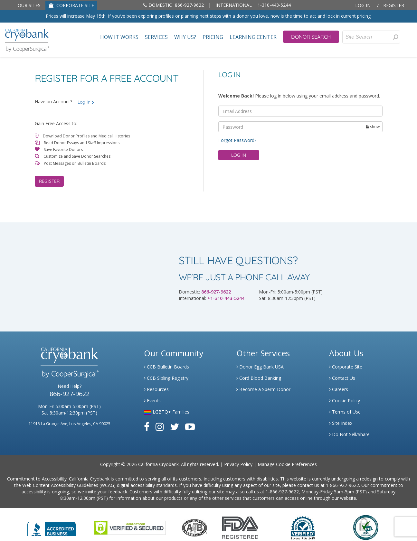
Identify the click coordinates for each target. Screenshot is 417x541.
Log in (238, 155)
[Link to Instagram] (160, 426)
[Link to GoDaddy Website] (130, 527)
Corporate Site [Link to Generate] (345, 367)
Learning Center (253, 37)
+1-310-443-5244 (253, 5)
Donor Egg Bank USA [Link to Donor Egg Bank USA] (260, 367)
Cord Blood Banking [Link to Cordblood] (258, 378)
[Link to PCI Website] (365, 527)
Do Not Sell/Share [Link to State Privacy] (349, 434)
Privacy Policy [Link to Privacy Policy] (238, 464)
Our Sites (28, 5)
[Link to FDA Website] (240, 527)
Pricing (213, 37)
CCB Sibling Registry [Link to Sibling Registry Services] (166, 378)
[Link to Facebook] (146, 426)
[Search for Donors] (395, 37)
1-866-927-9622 (342, 485)
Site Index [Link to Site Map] (340, 423)
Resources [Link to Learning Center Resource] (156, 389)
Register (393, 5)
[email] (300, 111)
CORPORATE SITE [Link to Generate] (71, 5)
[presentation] (395, 37)
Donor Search (311, 36)
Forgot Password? (237, 140)
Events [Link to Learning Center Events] (152, 400)
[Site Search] (371, 37)
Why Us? (185, 37)
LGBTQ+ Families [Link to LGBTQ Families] (166, 412)
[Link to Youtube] (190, 426)
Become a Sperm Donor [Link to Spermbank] (263, 389)
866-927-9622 (173, 5)
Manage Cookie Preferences (287, 464)
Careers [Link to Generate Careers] (338, 389)
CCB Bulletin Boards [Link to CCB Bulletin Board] (166, 367)
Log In (363, 5)
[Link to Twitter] (174, 426)
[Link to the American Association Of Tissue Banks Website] (194, 527)
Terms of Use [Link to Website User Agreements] (345, 412)
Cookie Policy (344, 400)
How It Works (119, 37)
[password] (300, 126)
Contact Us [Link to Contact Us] (342, 378)
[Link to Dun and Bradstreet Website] (303, 527)
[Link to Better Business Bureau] (51, 527)
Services (156, 37)
